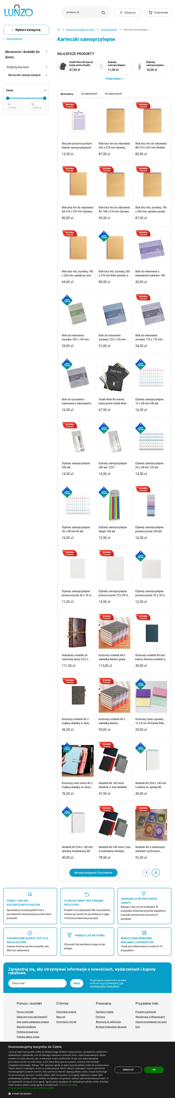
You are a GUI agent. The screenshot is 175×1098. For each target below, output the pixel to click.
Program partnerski (146, 1011)
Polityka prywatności (27, 1032)
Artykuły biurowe (109, 29)
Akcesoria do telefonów (108, 1022)
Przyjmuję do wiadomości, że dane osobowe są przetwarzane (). (108, 983)
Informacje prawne (66, 1011)
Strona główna (12, 38)
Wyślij (77, 983)
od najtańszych (89, 93)
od (9, 104)
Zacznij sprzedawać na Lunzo (151, 1022)
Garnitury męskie (105, 1011)
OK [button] (154, 1069)
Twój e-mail (19, 983)
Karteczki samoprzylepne (27, 75)
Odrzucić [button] (128, 1069)
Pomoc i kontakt (25, 1011)
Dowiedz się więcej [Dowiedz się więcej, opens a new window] (68, 1084)
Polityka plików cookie (28, 1037)
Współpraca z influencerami (150, 1017)
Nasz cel (60, 1017)
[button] (59, 1088)
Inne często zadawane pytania (33, 1022)
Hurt (138, 1027)
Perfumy (100, 1017)
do (33, 104)
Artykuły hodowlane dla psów (111, 1027)
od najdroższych (113, 93)
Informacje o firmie (66, 1022)
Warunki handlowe (26, 1027)
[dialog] (87, 1070)
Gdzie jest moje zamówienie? (32, 1017)
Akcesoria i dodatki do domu (80, 29)
